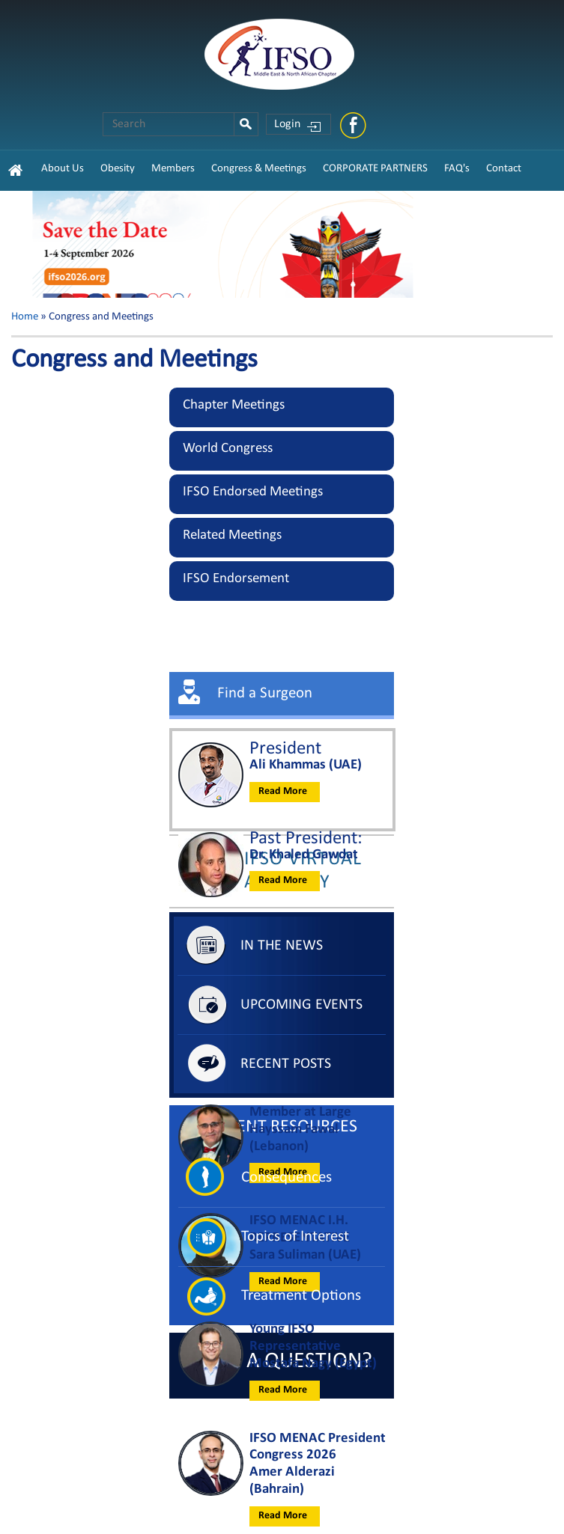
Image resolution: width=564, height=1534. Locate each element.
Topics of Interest (295, 1236)
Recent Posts (285, 1064)
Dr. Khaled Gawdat (303, 855)
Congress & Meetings (258, 168)
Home (24, 317)
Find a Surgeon (264, 693)
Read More (282, 791)
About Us (62, 168)
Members (173, 168)
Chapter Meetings (234, 405)
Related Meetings (232, 535)
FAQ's (457, 168)
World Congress (228, 448)
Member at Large (300, 1112)
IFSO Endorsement (236, 579)
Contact (503, 168)
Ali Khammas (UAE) (305, 765)
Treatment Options (301, 1296)
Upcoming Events (301, 1004)
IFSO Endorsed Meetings (253, 492)
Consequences (286, 1177)
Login (287, 124)
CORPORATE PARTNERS (375, 168)
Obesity (117, 168)
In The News (281, 945)
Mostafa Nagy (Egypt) (313, 1364)
